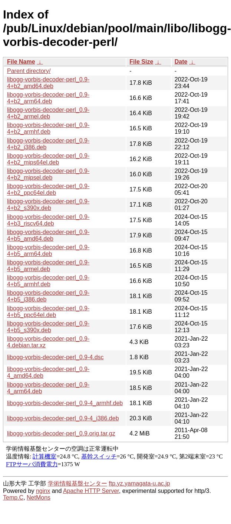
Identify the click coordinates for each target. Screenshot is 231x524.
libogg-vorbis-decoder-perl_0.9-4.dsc (55, 357)
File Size (141, 62)
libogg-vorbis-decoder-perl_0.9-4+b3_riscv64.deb (48, 220)
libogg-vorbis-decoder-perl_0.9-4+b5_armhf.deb (48, 280)
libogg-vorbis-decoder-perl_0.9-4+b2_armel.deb (48, 113)
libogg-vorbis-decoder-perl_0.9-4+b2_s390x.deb (48, 204)
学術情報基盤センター (77, 483)
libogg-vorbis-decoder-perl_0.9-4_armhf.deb (65, 403)
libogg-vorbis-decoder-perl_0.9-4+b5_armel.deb (48, 265)
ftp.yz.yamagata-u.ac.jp (139, 483)
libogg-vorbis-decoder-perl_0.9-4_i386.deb (63, 418)
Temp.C (13, 497)
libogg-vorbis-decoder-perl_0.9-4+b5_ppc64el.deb (48, 311)
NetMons (38, 497)
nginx (43, 491)
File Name (21, 62)
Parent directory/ (28, 71)
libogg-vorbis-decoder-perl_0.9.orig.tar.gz (61, 433)
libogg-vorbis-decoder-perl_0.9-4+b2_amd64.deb (48, 82)
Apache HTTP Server (91, 491)
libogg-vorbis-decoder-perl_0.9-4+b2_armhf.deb (48, 128)
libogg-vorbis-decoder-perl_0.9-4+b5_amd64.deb (48, 235)
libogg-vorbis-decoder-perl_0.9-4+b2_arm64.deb (48, 97)
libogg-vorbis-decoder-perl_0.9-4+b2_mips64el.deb (48, 159)
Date (181, 62)
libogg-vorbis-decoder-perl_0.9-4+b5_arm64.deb (48, 250)
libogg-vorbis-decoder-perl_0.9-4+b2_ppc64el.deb (48, 189)
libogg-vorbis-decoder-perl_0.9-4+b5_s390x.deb (48, 326)
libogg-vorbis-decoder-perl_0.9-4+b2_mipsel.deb (48, 174)
